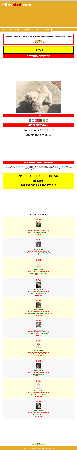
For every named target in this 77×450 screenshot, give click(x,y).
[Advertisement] (59, 13)
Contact (46, 30)
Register (27, 30)
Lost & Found (14, 30)
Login (37, 30)
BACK (38, 443)
